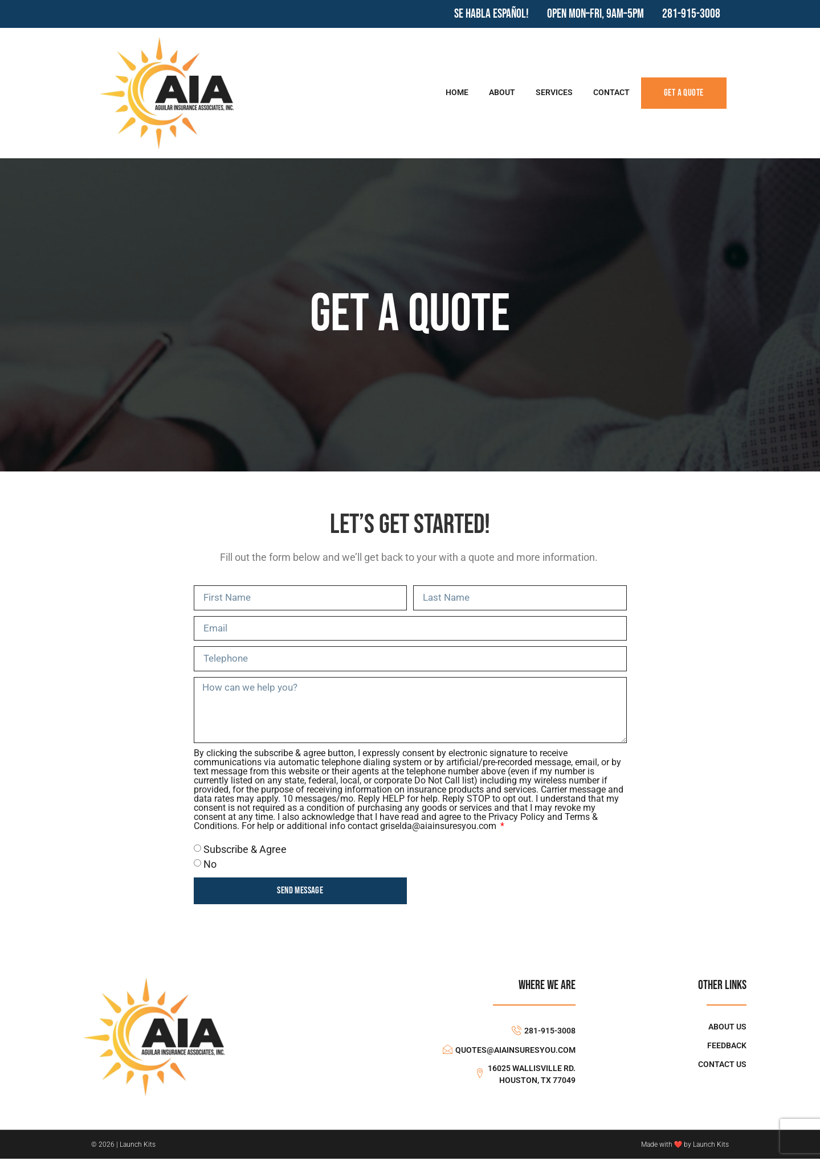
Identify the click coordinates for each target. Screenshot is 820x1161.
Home (457, 92)
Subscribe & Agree (245, 851)
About (502, 92)
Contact (611, 92)
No (210, 866)
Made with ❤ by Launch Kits (685, 1147)
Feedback (726, 1047)
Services (554, 92)
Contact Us (722, 1066)
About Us (727, 1028)
